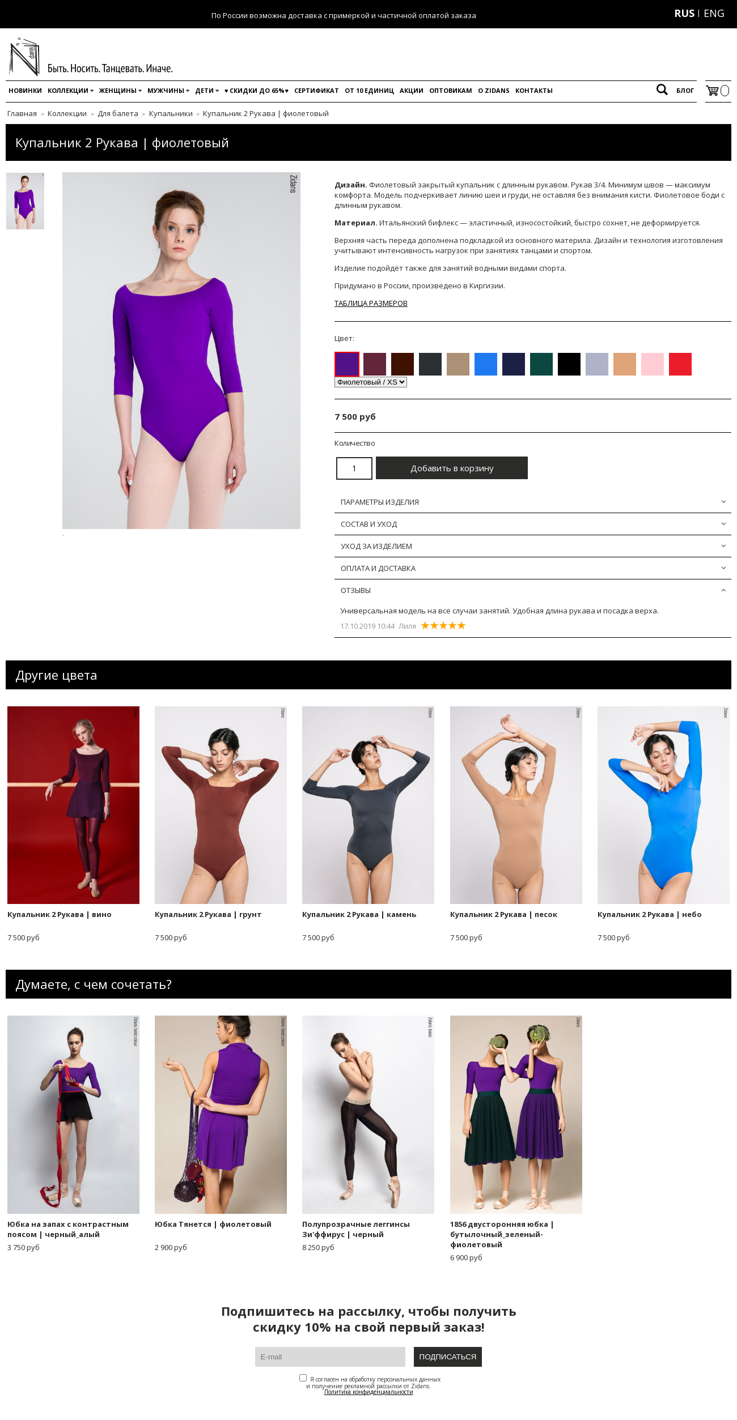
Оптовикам (450, 90)
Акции (411, 90)
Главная (22, 113)
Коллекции (68, 90)
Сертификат (316, 90)
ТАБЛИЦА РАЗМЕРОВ (371, 303)
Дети (204, 90)
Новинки (25, 90)
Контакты (534, 90)
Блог (685, 90)
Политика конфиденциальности (368, 1392)
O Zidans (494, 90)
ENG (714, 13)
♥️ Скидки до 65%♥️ (257, 90)
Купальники (171, 113)
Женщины (118, 90)
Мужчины (165, 90)
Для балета (118, 113)
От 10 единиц (369, 90)
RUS (684, 13)
